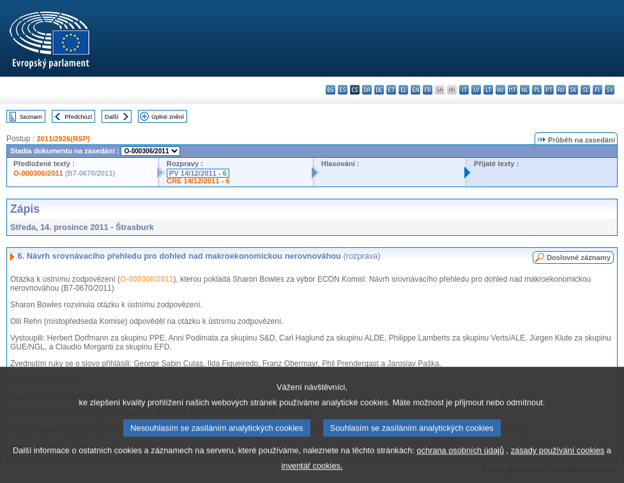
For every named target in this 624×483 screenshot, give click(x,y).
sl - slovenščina (585, 90)
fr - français (427, 90)
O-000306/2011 (38, 173)
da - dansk (367, 90)
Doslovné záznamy (579, 257)
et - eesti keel (391, 90)
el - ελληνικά (403, 90)
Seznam (31, 116)
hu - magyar (500, 90)
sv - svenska (609, 90)
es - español (342, 90)
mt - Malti (512, 90)
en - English (415, 90)
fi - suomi (597, 90)
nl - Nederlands (524, 90)
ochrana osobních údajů (460, 461)
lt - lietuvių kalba (488, 90)
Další (112, 116)
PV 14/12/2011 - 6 (198, 173)
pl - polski (537, 90)
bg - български (330, 90)
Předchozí (78, 116)
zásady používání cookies (558, 461)
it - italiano (464, 90)
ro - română (561, 90)
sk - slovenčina (573, 90)
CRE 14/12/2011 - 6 (198, 181)
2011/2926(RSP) (62, 138)
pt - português (549, 90)
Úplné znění (167, 116)
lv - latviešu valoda (476, 90)
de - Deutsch (379, 90)
